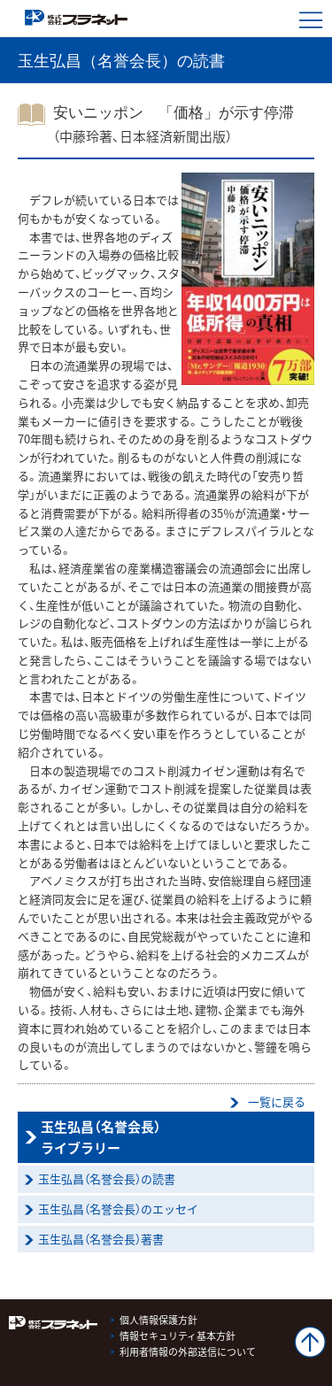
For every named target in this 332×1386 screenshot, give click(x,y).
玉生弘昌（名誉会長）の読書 (106, 1178)
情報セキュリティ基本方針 (177, 1336)
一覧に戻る (276, 1101)
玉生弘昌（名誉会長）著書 (101, 1238)
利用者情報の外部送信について (188, 1351)
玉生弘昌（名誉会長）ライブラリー (101, 1137)
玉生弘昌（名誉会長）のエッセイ (118, 1208)
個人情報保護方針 (158, 1320)
